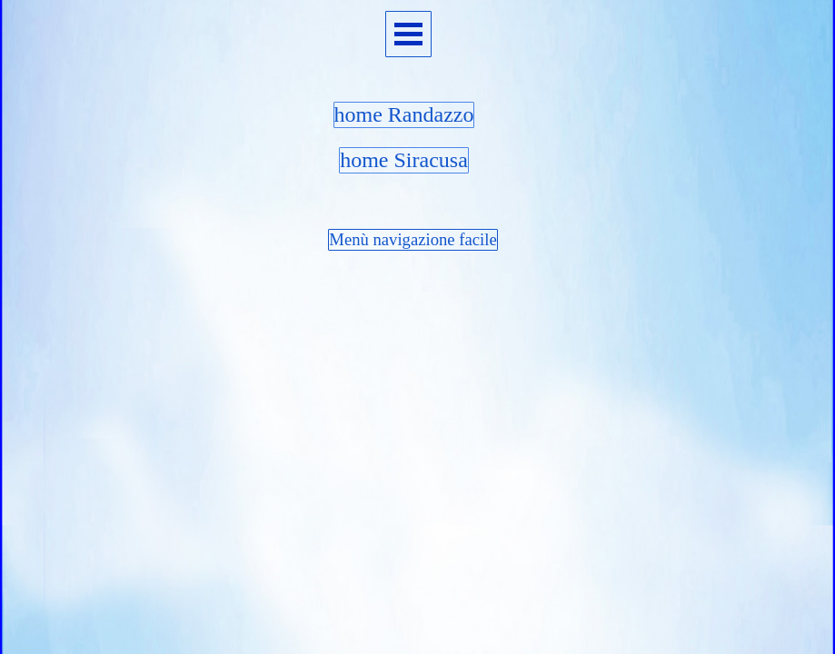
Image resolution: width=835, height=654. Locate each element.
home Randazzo (404, 114)
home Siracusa (404, 160)
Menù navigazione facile (412, 239)
